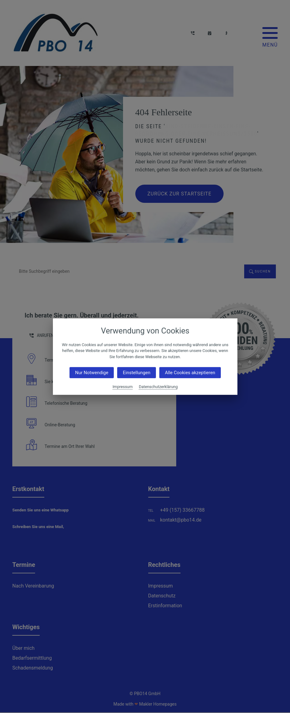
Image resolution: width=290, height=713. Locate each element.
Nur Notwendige (91, 372)
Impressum (123, 386)
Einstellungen (136, 372)
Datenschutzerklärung (158, 386)
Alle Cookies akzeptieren (190, 372)
